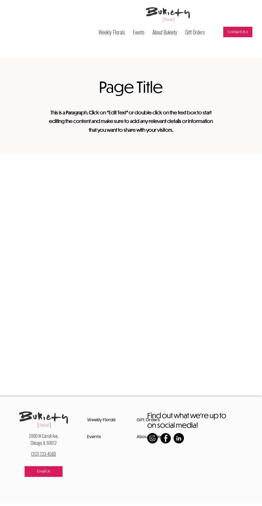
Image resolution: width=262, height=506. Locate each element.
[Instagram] (152, 438)
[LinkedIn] (179, 438)
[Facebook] (165, 438)
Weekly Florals (101, 420)
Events (94, 437)
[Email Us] (44, 471)
